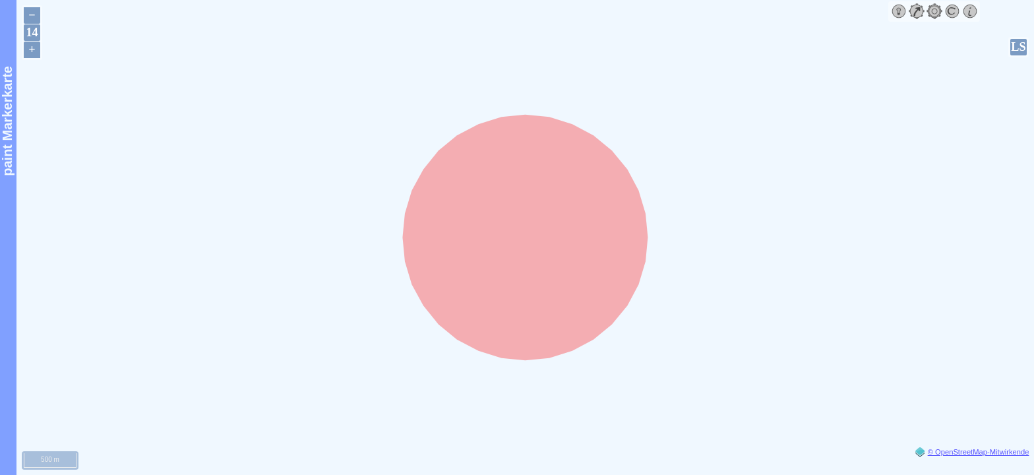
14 (32, 32)
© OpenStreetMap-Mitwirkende (978, 452)
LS (1018, 46)
